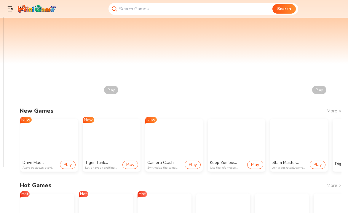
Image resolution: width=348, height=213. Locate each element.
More (333, 111)
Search (284, 9)
